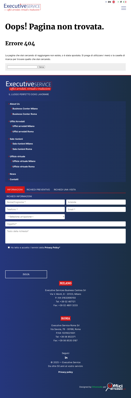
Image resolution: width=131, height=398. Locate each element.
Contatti (14, 179)
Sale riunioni (16, 139)
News (13, 174)
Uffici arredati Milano (24, 126)
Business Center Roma (25, 114)
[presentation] (25, 259)
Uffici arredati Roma (23, 131)
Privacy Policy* (52, 247)
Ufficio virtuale (17, 156)
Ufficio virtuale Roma (24, 166)
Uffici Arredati (17, 121)
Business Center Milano (25, 108)
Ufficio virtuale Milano (24, 161)
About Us (15, 104)
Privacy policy (65, 372)
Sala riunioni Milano (23, 143)
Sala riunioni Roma (22, 149)
